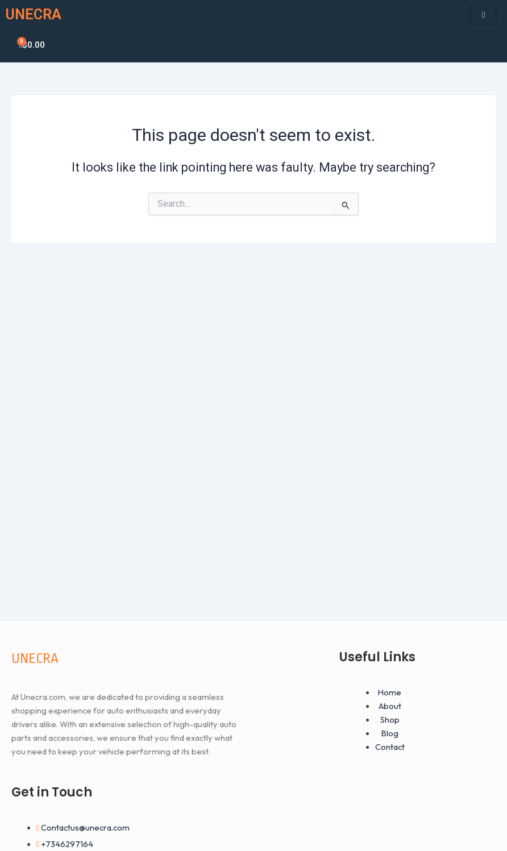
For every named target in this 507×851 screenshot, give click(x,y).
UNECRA (33, 14)
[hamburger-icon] (483, 15)
